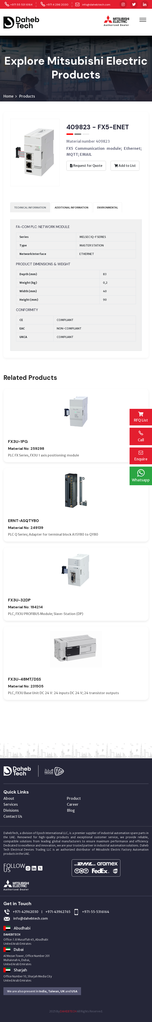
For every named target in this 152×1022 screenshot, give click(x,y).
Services (10, 804)
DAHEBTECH (68, 1011)
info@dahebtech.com (96, 4)
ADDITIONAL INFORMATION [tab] (71, 207)
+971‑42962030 (25, 912)
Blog (71, 810)
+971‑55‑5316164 (95, 912)
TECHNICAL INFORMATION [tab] (30, 207)
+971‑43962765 (58, 912)
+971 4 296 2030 (57, 4)
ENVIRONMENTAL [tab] (107, 207)
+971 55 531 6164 (21, 4)
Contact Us (12, 816)
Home (8, 96)
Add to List (125, 166)
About (8, 798)
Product (74, 798)
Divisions (11, 810)
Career (73, 804)
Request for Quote (86, 166)
